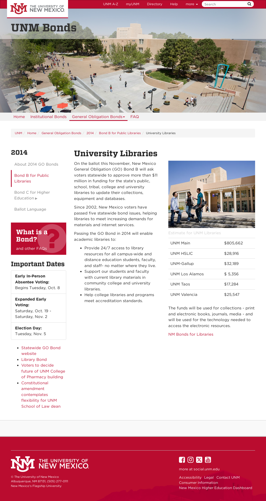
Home (19, 116)
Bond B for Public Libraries (120, 133)
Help (174, 4)
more (192, 4)
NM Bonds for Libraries (190, 334)
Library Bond (34, 359)
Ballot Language (30, 209)
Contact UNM (228, 477)
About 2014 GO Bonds (36, 164)
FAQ (134, 116)
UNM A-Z (110, 4)
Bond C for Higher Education (32, 195)
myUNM (132, 4)
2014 (90, 133)
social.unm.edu (207, 469)
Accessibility (190, 477)
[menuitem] (19, 117)
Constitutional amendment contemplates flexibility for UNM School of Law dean (41, 395)
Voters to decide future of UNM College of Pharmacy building (43, 371)
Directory (154, 4)
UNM (18, 133)
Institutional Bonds (48, 116)
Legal (209, 477)
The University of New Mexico (37, 9)
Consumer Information (198, 482)
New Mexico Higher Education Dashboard (215, 488)
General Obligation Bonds (98, 117)
